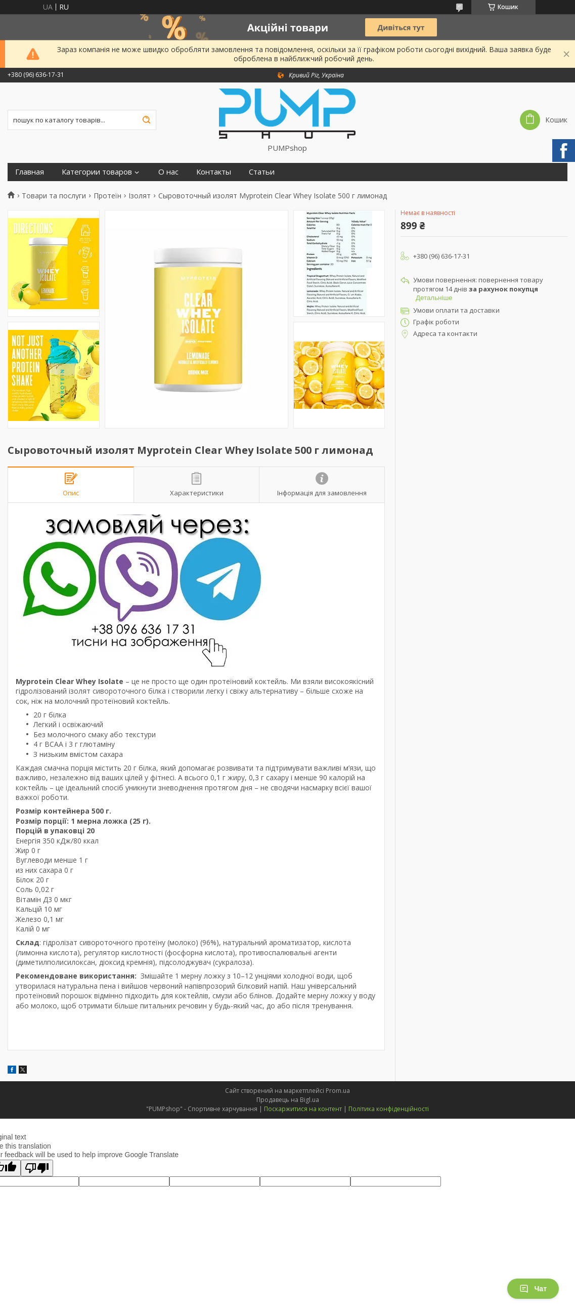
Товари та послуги (54, 195)
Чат (533, 1288)
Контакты (213, 172)
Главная (29, 172)
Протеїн (107, 195)
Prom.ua (338, 1090)
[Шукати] (146, 120)
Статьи (262, 172)
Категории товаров (97, 172)
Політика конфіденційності (388, 1109)
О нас (168, 172)
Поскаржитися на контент (303, 1109)
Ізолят (139, 195)
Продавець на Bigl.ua (287, 1099)
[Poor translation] (37, 1168)
